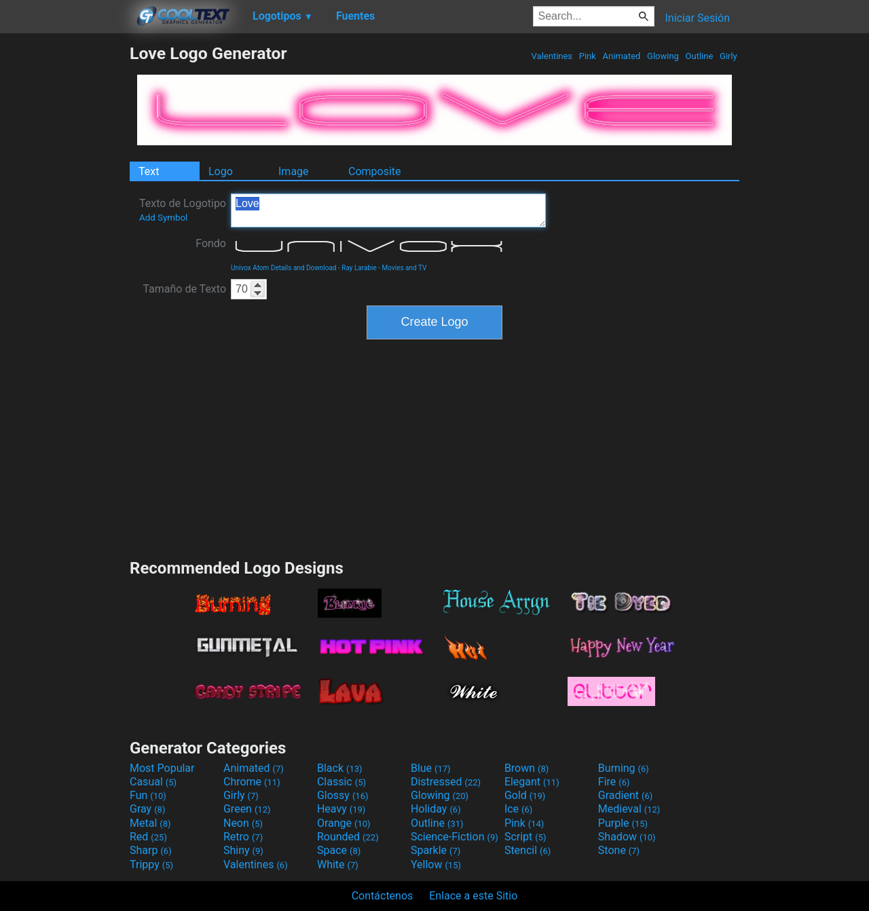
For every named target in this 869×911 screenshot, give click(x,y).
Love (388, 210)
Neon (243, 823)
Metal (150, 823)
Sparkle (435, 850)
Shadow (627, 836)
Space (338, 850)
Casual (153, 781)
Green (247, 808)
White (337, 864)
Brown (526, 768)
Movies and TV (404, 268)
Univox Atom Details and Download (284, 268)
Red (148, 836)
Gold (525, 795)
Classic (341, 781)
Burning (623, 768)
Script (525, 836)
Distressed (446, 781)
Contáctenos (382, 895)
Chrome (251, 781)
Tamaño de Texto (184, 288)
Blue (431, 768)
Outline (699, 56)
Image (293, 171)
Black (340, 768)
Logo (220, 171)
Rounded (348, 836)
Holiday (436, 808)
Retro (243, 836)
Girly (728, 56)
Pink (588, 56)
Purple (623, 823)
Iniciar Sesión (697, 18)
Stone (619, 850)
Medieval (629, 808)
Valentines (551, 56)
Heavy (341, 808)
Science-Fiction (454, 836)
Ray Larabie (359, 268)
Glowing (663, 56)
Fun (148, 795)
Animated (621, 56)
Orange (344, 823)
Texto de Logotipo (182, 210)
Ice (518, 808)
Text (148, 171)
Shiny (243, 850)
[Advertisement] (64, 247)
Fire (614, 781)
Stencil (527, 850)
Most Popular (162, 768)
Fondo (211, 243)
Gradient (625, 795)
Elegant (531, 781)
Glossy (343, 795)
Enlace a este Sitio (473, 895)
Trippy (151, 864)
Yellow (436, 864)
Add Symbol (163, 217)
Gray (147, 808)
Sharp (151, 850)
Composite (374, 171)
